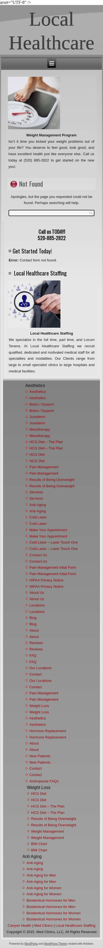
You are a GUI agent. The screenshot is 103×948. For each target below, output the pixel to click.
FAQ (33, 655)
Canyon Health (19, 925)
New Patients (40, 756)
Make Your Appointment (48, 530)
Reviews (36, 643)
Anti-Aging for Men (41, 875)
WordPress (31, 943)
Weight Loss (39, 706)
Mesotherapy (39, 429)
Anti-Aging (37, 505)
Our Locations (40, 668)
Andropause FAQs (44, 781)
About (34, 630)
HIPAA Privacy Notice (46, 580)
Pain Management (44, 467)
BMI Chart (39, 844)
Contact (35, 674)
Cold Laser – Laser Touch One (53, 542)
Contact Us (38, 555)
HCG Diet (37, 454)
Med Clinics (43, 925)
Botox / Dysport (41, 404)
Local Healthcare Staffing (75, 925)
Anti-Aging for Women (43, 888)
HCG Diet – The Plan (46, 442)
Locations (37, 605)
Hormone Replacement (47, 731)
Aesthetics (37, 392)
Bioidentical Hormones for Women (53, 913)
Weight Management (47, 831)
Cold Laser (38, 517)
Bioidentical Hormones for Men (50, 900)
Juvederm (37, 417)
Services (36, 492)
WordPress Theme (55, 943)
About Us (36, 592)
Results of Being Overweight (51, 480)
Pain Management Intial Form (52, 567)
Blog (33, 618)
